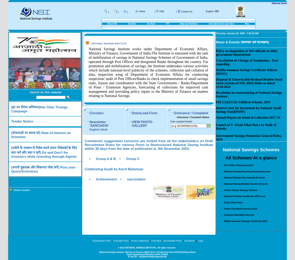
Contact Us (186, 11)
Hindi (104, 125)
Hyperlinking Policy (101, 241)
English (209, 11)
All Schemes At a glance (251, 157)
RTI (167, 24)
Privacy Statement (140, 241)
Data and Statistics (189, 24)
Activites (132, 24)
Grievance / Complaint (195, 113)
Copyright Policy (121, 241)
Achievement (106, 177)
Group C (133, 157)
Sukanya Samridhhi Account (239, 215)
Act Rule (151, 24)
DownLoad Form (146, 113)
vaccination (136, 177)
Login (200, 241)
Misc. (247, 24)
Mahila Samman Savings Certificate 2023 (245, 221)
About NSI (112, 24)
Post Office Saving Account (238, 165)
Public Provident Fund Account (240, 209)
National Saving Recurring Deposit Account (247, 171)
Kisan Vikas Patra (233, 202)
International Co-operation (221, 24)
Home (142, 11)
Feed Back (156, 241)
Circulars (96, 113)
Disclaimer (189, 241)
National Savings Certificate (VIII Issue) (244, 196)
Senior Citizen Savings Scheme (240, 190)
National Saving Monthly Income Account (246, 184)
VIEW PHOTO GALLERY (152, 122)
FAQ (161, 11)
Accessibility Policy (173, 241)
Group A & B (106, 157)
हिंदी (217, 11)
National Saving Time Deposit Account (244, 177)
